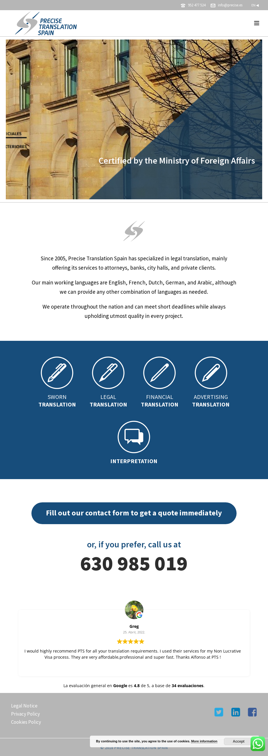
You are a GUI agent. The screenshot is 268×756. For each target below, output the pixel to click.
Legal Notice (24, 706)
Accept (238, 741)
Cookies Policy (26, 722)
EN (255, 5)
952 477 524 (196, 5)
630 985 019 (134, 563)
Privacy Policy (25, 714)
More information (204, 741)
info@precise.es (230, 5)
